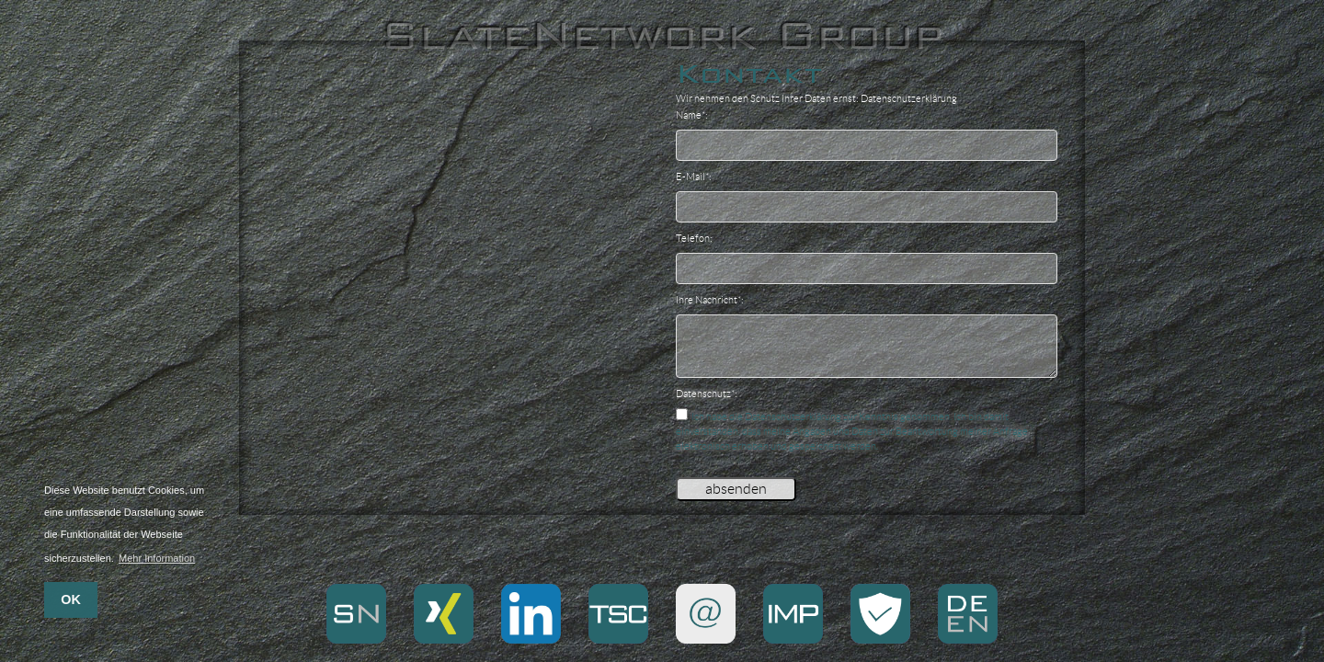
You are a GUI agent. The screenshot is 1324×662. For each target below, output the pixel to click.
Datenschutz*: (706, 393)
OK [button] (71, 599)
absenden (736, 488)
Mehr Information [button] (157, 558)
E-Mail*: (694, 176)
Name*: (692, 114)
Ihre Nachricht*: (710, 299)
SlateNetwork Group (662, 35)
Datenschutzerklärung (909, 98)
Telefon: (694, 238)
